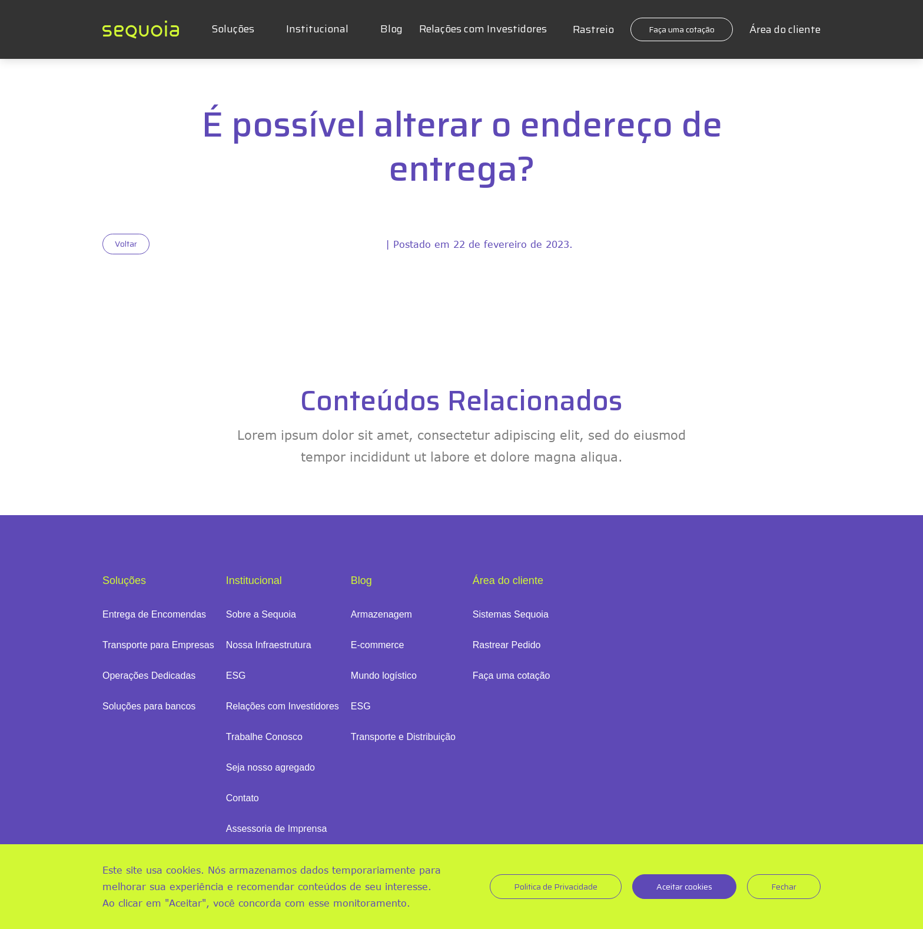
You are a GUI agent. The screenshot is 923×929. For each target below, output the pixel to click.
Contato (242, 798)
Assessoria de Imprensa (276, 829)
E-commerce (377, 645)
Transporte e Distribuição (403, 737)
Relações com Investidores (483, 29)
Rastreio (593, 29)
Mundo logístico (384, 676)
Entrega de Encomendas (154, 614)
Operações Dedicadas (148, 676)
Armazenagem (381, 614)
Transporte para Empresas (158, 645)
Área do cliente (785, 29)
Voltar (126, 243)
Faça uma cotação (682, 29)
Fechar (783, 886)
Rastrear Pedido (507, 645)
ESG (236, 676)
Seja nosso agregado (270, 767)
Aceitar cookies (684, 886)
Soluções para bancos (148, 706)
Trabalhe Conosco (264, 737)
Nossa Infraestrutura (268, 645)
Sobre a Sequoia (261, 614)
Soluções (232, 29)
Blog (391, 29)
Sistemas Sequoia (511, 614)
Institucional (317, 29)
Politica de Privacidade (555, 886)
